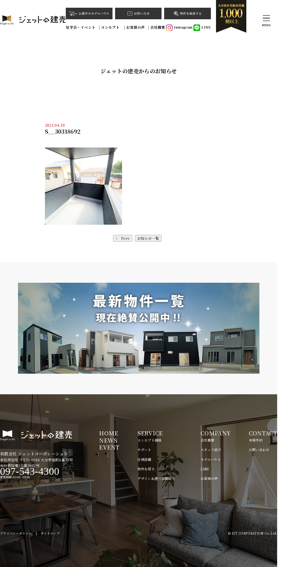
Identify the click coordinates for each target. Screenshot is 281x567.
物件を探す (146, 469)
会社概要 (157, 27)
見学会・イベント (80, 27)
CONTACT (263, 433)
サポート (144, 449)
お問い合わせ (259, 449)
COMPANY (216, 433)
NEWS (108, 440)
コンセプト (110, 27)
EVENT (109, 447)
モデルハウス (211, 459)
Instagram (179, 27)
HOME (108, 433)
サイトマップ (50, 533)
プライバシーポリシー (16, 533)
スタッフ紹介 (211, 449)
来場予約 (256, 440)
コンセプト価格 (149, 440)
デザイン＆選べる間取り (156, 478)
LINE (202, 27)
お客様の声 (135, 27)
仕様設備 (144, 459)
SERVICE (150, 433)
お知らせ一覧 (148, 238)
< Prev (122, 238)
